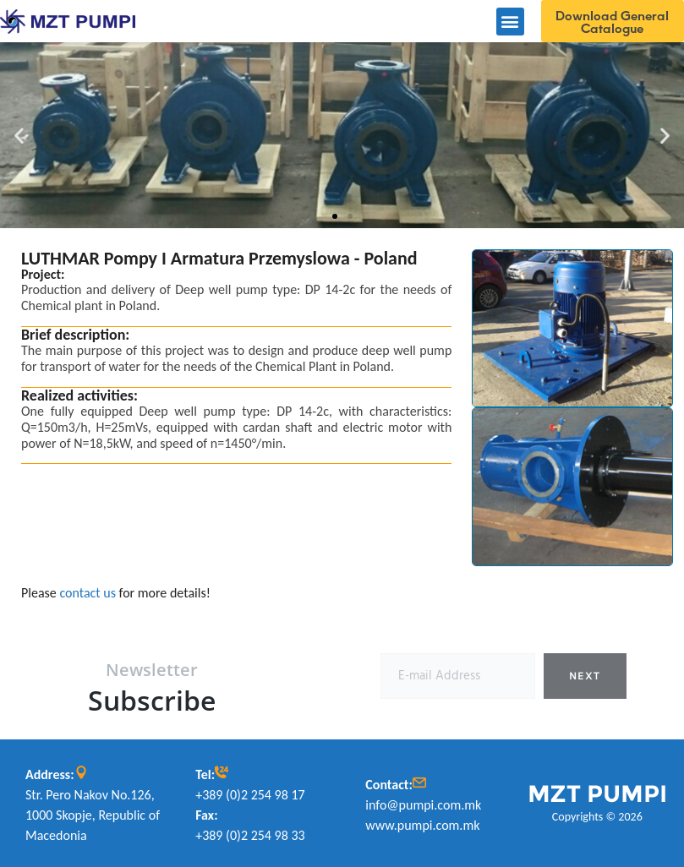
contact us (87, 593)
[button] (510, 21)
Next (585, 675)
